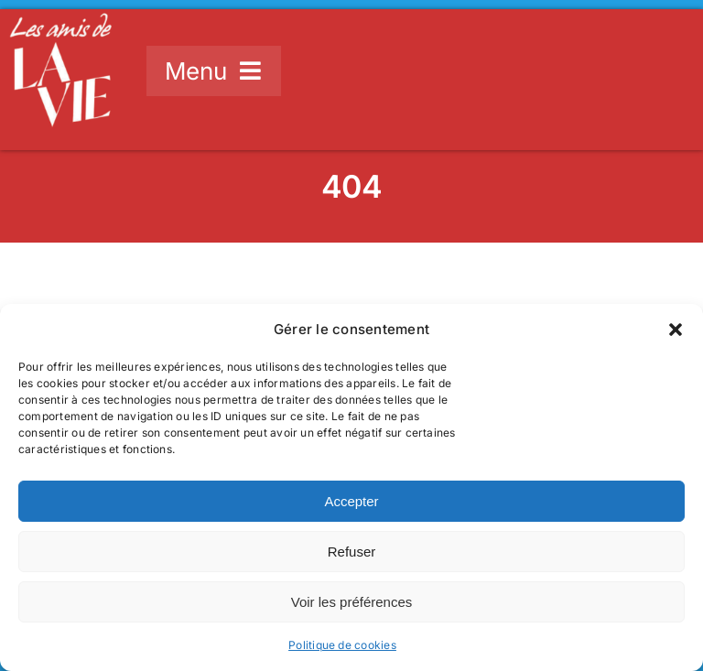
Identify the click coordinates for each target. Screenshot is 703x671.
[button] (675, 329)
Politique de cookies (342, 645)
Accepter (351, 501)
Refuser (352, 551)
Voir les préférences (352, 602)
